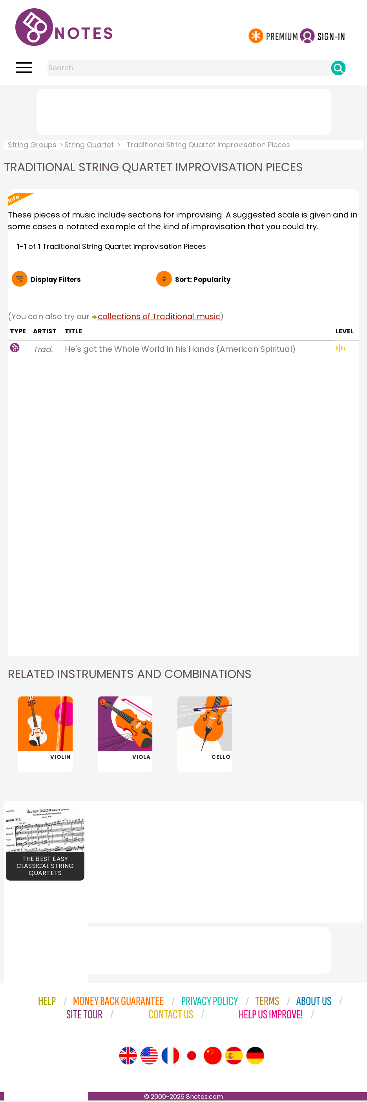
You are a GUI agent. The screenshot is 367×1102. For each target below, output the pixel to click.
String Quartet (89, 145)
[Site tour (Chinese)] (213, 1057)
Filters (56, 279)
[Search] (338, 67)
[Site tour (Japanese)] (191, 1057)
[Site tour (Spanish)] (234, 1057)
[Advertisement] (184, 110)
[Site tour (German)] (255, 1057)
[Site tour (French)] (170, 1057)
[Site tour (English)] (128, 1057)
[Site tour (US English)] (149, 1057)
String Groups (32, 145)
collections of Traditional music (159, 316)
